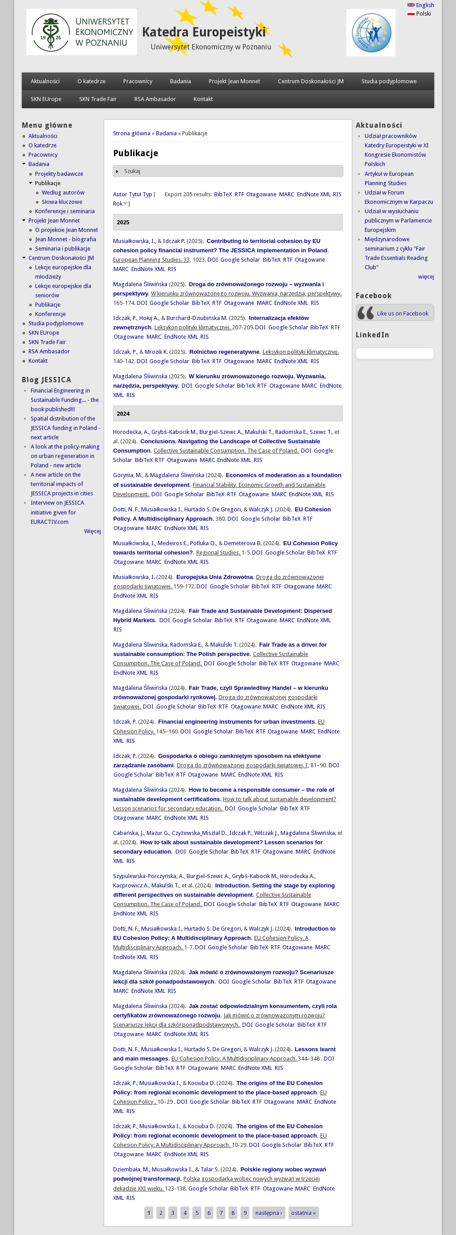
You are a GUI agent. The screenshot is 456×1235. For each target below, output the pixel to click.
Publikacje (48, 183)
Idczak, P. (125, 318)
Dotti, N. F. (125, 509)
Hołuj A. (149, 318)
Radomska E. (291, 432)
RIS (337, 194)
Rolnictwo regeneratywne (224, 351)
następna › (269, 1213)
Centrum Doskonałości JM (310, 81)
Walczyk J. (261, 509)
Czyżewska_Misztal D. (199, 833)
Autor (120, 194)
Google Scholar (240, 259)
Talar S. (209, 1169)
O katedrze (91, 81)
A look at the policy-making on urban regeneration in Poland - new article (65, 456)
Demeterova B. (243, 543)
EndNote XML (314, 194)
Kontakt (203, 99)
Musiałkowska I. (161, 509)
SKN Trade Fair (98, 99)
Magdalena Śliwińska (140, 284)
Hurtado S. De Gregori (212, 509)
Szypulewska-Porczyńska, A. (148, 876)
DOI (213, 259)
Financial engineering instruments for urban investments (236, 721)
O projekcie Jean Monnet (66, 230)
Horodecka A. (297, 876)
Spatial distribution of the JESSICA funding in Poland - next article (66, 428)
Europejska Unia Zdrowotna (214, 577)
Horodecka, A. (131, 432)
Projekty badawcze (59, 173)
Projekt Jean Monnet (234, 81)
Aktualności (45, 81)
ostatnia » (303, 1213)
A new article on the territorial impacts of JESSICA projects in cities (62, 484)
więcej (426, 276)
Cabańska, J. (128, 833)
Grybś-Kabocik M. (174, 432)
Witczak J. (266, 833)
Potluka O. (203, 543)
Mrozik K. (156, 351)
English (420, 5)
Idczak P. (174, 241)
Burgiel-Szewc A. (221, 432)
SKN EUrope (46, 99)
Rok (117, 203)
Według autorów (63, 192)
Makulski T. (259, 432)
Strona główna (132, 133)
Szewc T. (321, 432)
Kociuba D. (201, 1083)
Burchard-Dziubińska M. (197, 318)
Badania (180, 81)
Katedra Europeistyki (204, 32)
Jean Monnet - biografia (65, 239)
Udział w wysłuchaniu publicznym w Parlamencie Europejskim (398, 220)
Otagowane (261, 194)
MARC (286, 194)
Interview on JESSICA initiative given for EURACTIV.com (57, 512)
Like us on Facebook (402, 313)
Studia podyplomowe (389, 81)
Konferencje (50, 314)
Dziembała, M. (131, 1169)
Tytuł (135, 194)
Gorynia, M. (127, 475)
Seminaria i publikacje (62, 248)
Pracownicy (137, 81)
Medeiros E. (172, 543)
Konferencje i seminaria (65, 211)
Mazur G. (158, 833)
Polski (419, 13)
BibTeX (223, 194)
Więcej (92, 531)
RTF (239, 194)
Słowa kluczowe (62, 201)
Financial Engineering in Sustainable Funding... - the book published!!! (65, 400)
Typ (147, 194)
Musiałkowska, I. (134, 241)
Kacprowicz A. (131, 885)
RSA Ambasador (155, 99)
